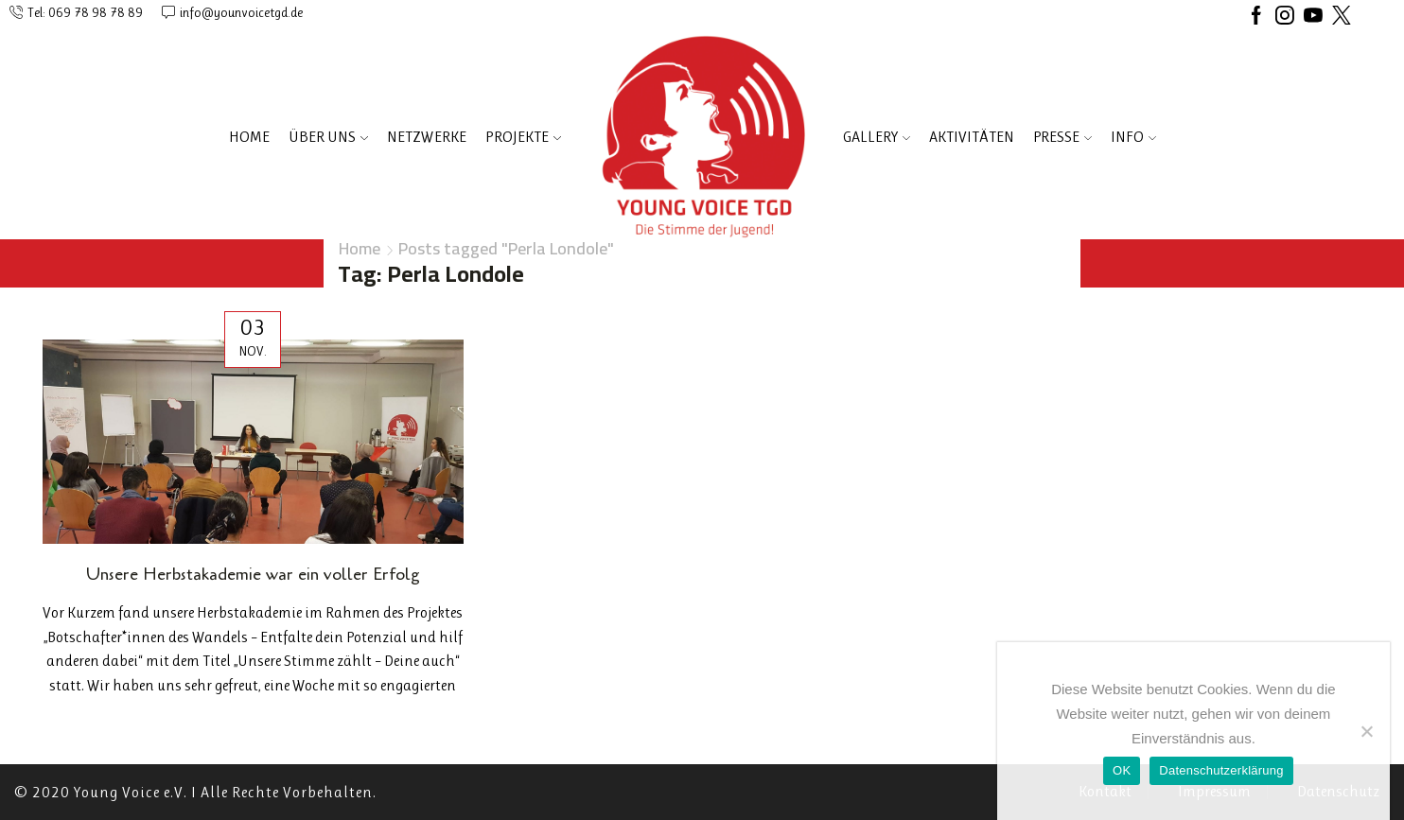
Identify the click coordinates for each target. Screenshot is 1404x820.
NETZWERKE (426, 137)
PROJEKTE (523, 137)
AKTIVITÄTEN (971, 137)
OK (1122, 770)
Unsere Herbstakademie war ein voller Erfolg (253, 574)
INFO (1133, 137)
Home (249, 137)
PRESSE (1062, 137)
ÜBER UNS (328, 137)
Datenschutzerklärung (1221, 770)
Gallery (876, 137)
